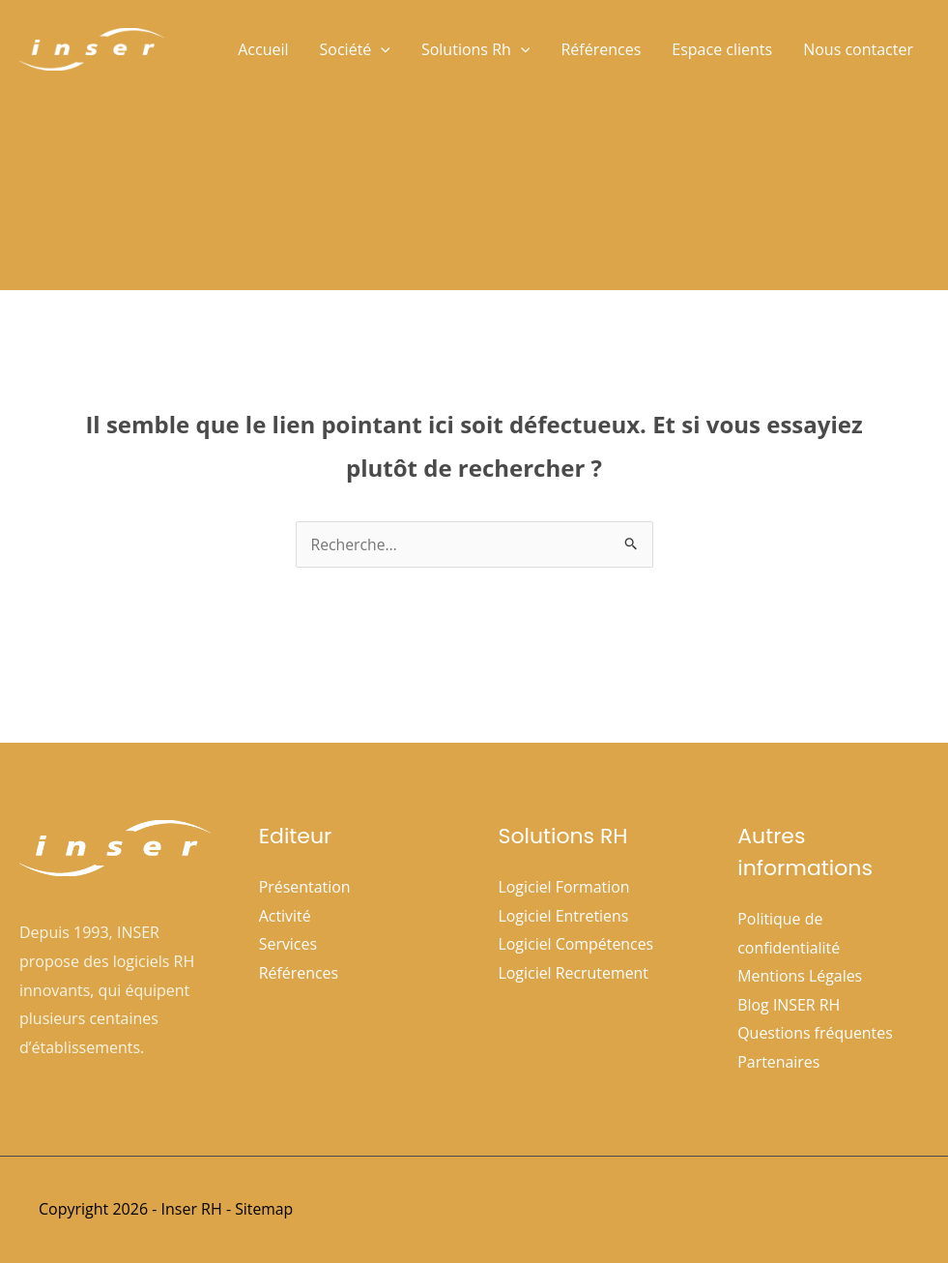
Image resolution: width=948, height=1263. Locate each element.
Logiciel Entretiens (564, 915)
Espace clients (722, 49)
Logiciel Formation (565, 886)
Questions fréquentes (815, 1033)
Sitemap (264, 1208)
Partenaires (778, 1062)
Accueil (263, 49)
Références (600, 49)
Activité (285, 915)
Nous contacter (858, 49)
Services (288, 944)
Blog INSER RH (789, 1004)
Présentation (305, 886)
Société (355, 49)
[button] (380, 49)
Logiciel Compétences (577, 944)
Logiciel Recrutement (574, 973)
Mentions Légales (800, 975)
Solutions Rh (476, 49)
